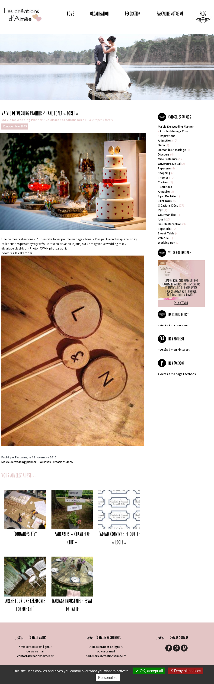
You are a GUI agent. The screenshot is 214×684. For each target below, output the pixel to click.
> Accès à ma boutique (173, 325)
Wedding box (166, 243)
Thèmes (163, 178)
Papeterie (164, 168)
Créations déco (73, 120)
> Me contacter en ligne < (35, 647)
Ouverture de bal (169, 164)
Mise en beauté (168, 159)
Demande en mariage (172, 150)
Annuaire (164, 192)
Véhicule (163, 238)
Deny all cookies (185, 671)
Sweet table (166, 233)
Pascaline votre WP (170, 13)
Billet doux (165, 201)
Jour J (161, 219)
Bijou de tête (167, 196)
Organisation (99, 13)
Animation (165, 141)
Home (70, 13)
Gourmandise (167, 215)
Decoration (133, 13)
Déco (161, 145)
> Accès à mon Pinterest (174, 350)
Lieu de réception (170, 224)
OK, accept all (149, 671)
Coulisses (52, 120)
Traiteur (163, 182)
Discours (163, 154)
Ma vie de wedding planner (22, 120)
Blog (203, 13)
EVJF (160, 210)
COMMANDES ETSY (25, 534)
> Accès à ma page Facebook (177, 374)
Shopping (164, 173)
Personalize (108, 678)
